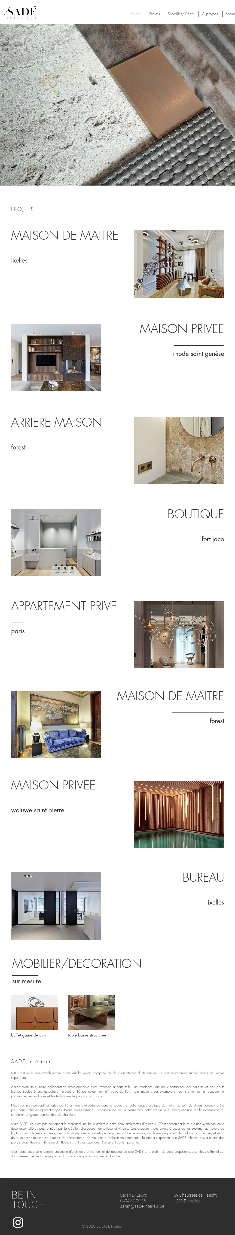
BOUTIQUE (196, 514)
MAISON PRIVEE (53, 785)
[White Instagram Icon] (18, 1222)
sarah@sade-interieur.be (142, 1206)
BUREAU (203, 877)
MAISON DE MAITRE (64, 235)
